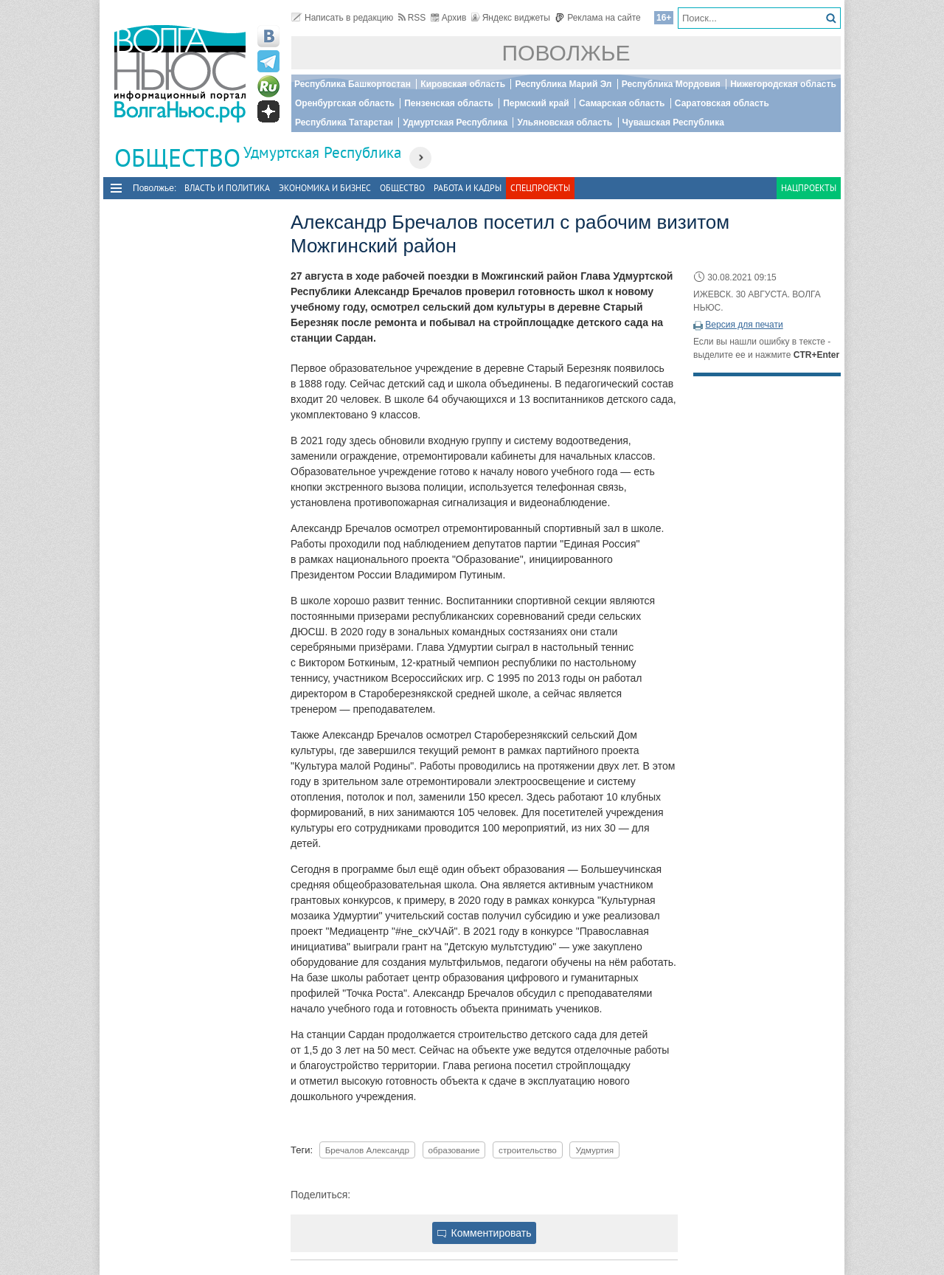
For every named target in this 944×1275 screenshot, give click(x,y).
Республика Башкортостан (352, 84)
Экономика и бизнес (325, 187)
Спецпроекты (540, 187)
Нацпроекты (808, 187)
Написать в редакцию (342, 18)
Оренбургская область (345, 103)
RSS (412, 18)
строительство (528, 1150)
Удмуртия (594, 1150)
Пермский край (536, 103)
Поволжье (566, 53)
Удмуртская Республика (455, 122)
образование (454, 1150)
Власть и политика (227, 187)
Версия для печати (743, 324)
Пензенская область (448, 103)
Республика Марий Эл (563, 84)
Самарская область (622, 103)
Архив (449, 18)
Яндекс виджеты (510, 18)
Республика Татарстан (344, 122)
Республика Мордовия (671, 84)
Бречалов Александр (367, 1150)
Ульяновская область (564, 122)
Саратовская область (722, 103)
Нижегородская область (783, 84)
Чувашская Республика (673, 122)
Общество (402, 187)
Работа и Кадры (468, 187)
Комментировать (484, 1233)
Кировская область (462, 84)
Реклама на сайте (598, 18)
